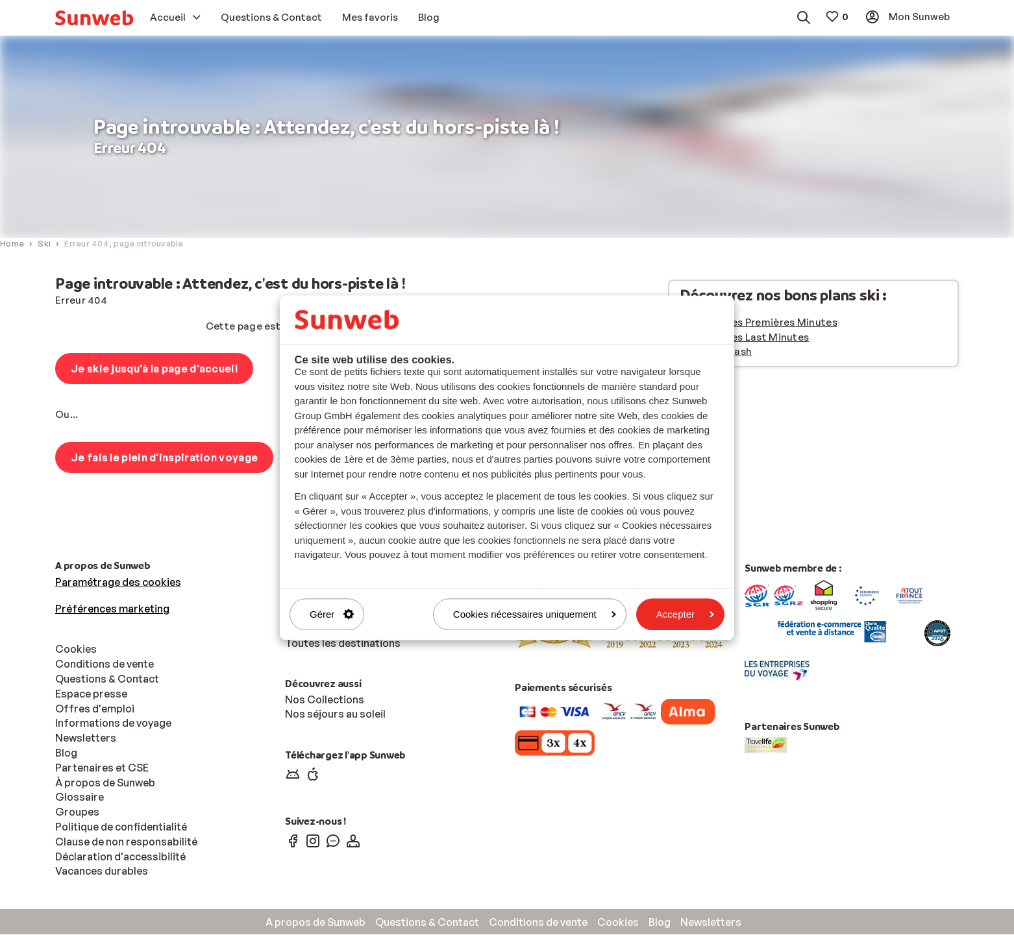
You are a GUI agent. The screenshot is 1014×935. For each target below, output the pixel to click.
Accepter (685, 614)
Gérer (332, 614)
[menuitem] (94, 17)
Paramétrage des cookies (118, 582)
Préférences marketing (112, 609)
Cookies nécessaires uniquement (534, 614)
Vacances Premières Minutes (766, 323)
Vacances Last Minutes (752, 338)
